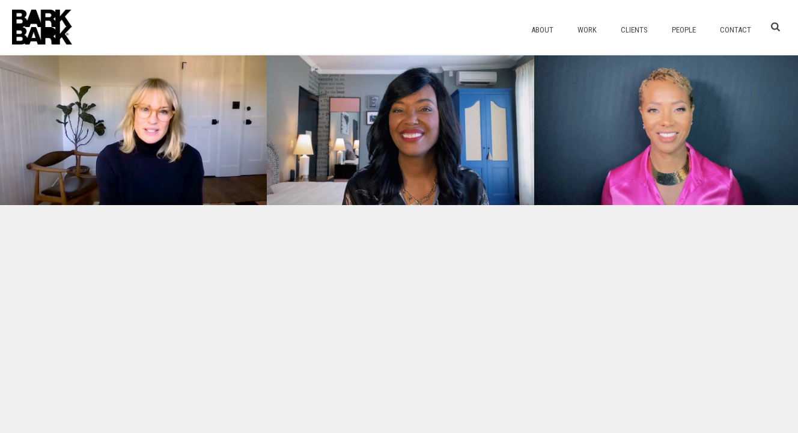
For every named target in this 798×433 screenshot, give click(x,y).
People (684, 29)
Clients (634, 29)
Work (587, 29)
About (542, 29)
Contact (735, 29)
